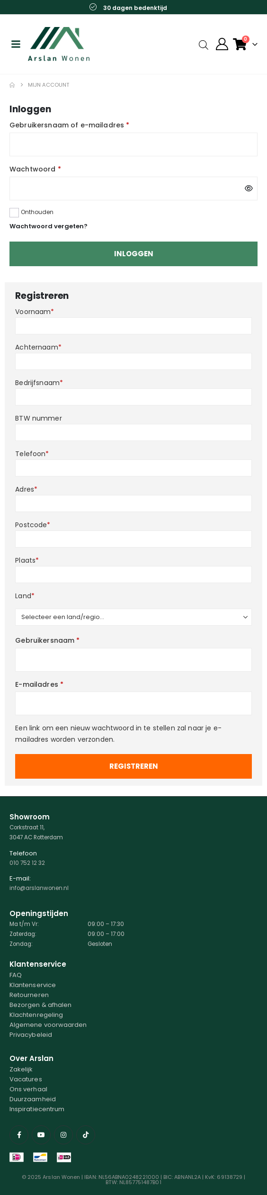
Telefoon (32, 453)
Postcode (32, 525)
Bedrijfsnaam (39, 382)
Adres (26, 489)
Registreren (133, 766)
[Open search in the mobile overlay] (203, 44)
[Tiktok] (85, 1134)
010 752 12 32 (27, 863)
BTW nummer (38, 418)
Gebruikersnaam (47, 640)
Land (25, 596)
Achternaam (38, 347)
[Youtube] (41, 1134)
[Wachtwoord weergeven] (249, 188)
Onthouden (37, 212)
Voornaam (34, 311)
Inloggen (133, 254)
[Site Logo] (58, 44)
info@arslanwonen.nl (39, 888)
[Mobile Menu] (15, 44)
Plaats (27, 560)
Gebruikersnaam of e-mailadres (69, 125)
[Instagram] (63, 1134)
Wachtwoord (35, 169)
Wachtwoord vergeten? (48, 226)
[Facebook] (18, 1134)
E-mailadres (39, 684)
